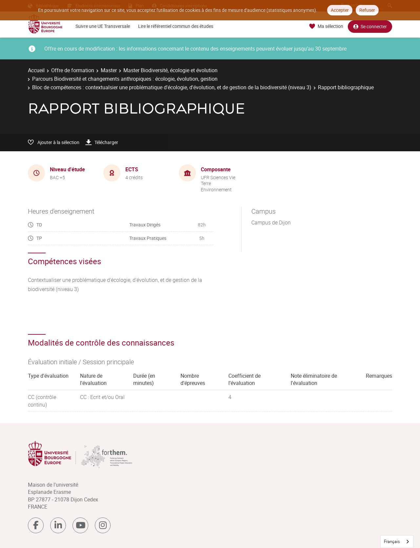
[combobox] (396, 541)
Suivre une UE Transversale (102, 26)
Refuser (367, 10)
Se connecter (370, 26)
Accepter (340, 10)
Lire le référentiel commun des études (175, 26)
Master (109, 70)
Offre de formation (72, 70)
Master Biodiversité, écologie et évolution (170, 70)
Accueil (36, 70)
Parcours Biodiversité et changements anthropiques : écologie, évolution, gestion (125, 78)
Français (392, 541)
